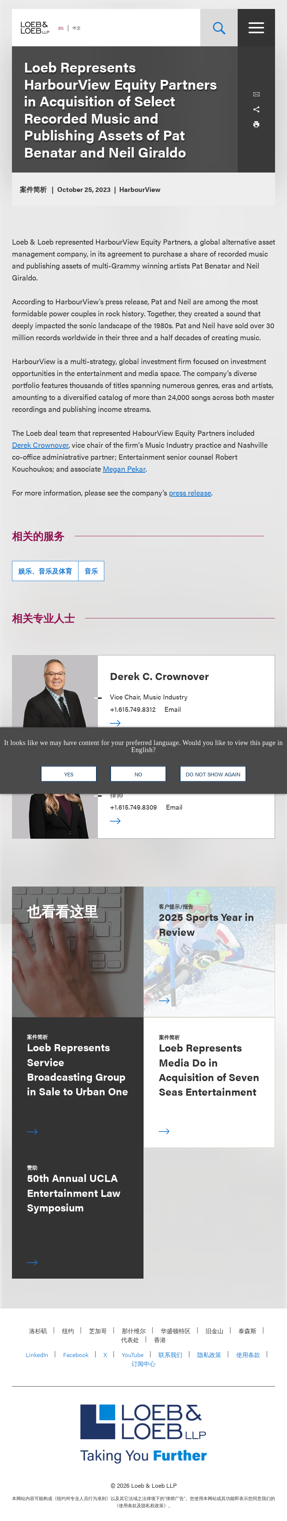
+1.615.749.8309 (133, 806)
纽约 (68, 1330)
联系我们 (170, 1354)
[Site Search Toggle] (219, 27)
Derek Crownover (40, 444)
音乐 (91, 570)
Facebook (76, 1354)
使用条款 (248, 1354)
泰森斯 (247, 1330)
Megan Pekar (124, 468)
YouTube (133, 1354)
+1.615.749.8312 (132, 709)
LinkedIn (37, 1354)
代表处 (130, 1339)
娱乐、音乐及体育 (45, 570)
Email (172, 709)
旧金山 (214, 1330)
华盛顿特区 (176, 1330)
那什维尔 (134, 1330)
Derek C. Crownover (159, 675)
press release (190, 492)
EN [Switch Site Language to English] (61, 28)
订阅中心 (143, 1363)
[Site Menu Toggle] (256, 27)
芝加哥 (98, 1330)
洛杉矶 (38, 1330)
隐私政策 (209, 1354)
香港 (160, 1339)
